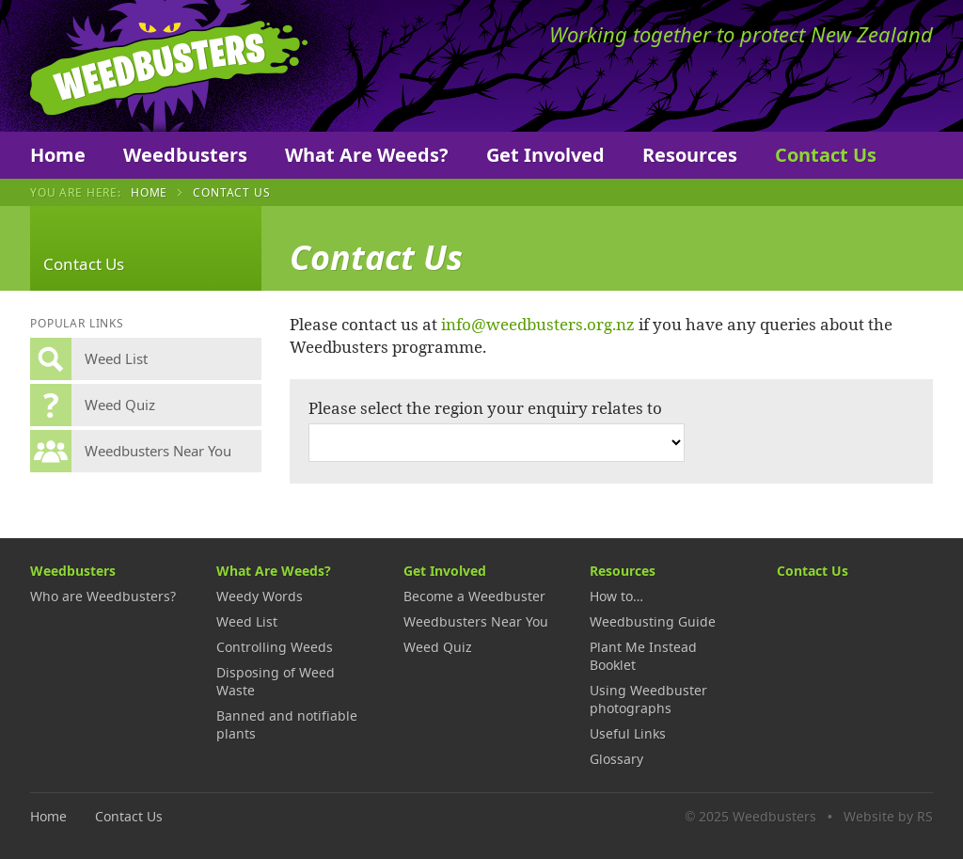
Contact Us (825, 154)
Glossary (616, 759)
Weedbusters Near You (475, 621)
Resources (689, 154)
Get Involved (545, 154)
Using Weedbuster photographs (648, 699)
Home (58, 154)
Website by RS (888, 816)
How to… (616, 596)
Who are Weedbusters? (103, 596)
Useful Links (628, 733)
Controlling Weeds (274, 647)
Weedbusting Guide (653, 621)
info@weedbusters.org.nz (538, 323)
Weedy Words (259, 596)
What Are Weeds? (367, 154)
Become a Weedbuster (474, 596)
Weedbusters (169, 66)
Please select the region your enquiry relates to (485, 407)
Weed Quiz (437, 647)
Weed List (246, 621)
